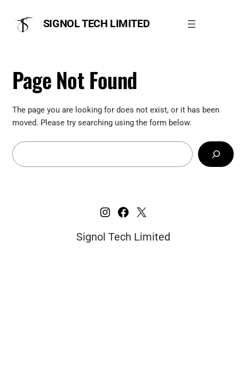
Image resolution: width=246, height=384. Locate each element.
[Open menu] (191, 24)
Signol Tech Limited (96, 23)
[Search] (216, 153)
